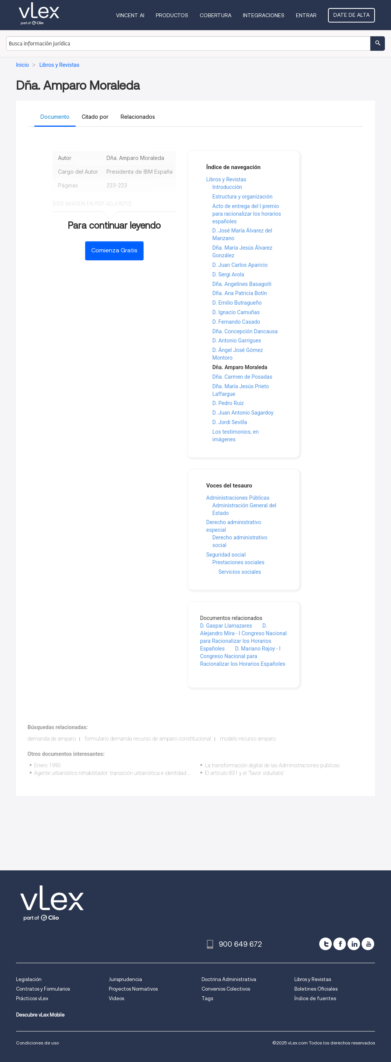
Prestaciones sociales (238, 562)
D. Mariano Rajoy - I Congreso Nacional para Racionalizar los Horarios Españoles (242, 656)
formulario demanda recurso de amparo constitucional (148, 739)
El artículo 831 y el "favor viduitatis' (244, 773)
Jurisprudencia (125, 979)
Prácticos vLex (32, 998)
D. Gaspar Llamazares (226, 626)
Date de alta (351, 15)
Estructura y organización (242, 197)
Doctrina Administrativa (229, 979)
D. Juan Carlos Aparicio (240, 265)
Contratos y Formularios (43, 989)
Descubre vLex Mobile (40, 1015)
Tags (207, 998)
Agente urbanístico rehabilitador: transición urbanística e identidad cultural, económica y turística (145, 773)
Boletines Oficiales (316, 989)
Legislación (29, 979)
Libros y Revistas (226, 179)
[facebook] (339, 944)
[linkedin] (353, 944)
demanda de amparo (51, 739)
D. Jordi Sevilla (229, 422)
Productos (172, 15)
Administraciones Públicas (238, 498)
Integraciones (263, 15)
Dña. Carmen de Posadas (242, 377)
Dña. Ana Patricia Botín (239, 293)
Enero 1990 (47, 765)
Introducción (227, 187)
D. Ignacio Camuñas (236, 312)
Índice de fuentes (315, 998)
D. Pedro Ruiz (228, 403)
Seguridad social (226, 555)
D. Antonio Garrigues (236, 340)
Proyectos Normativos (133, 989)
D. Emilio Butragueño (237, 303)
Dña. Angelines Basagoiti (241, 284)
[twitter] (325, 944)
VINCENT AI (130, 15)
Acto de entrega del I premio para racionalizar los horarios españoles (246, 213)
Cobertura (215, 15)
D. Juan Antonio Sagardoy (242, 413)
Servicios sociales (239, 572)
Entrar (306, 15)
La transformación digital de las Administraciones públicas (272, 765)
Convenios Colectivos (226, 989)
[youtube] (368, 944)
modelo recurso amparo (248, 739)
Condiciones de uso (37, 1042)
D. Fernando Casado (236, 322)
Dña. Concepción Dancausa (245, 331)
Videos (116, 998)
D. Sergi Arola (228, 274)
